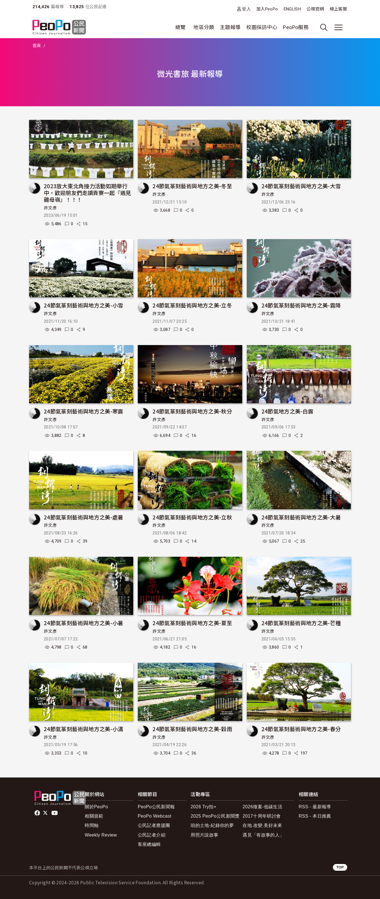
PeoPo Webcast (154, 816)
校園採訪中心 (261, 27)
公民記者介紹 (151, 835)
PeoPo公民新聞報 (156, 806)
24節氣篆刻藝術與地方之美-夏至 (192, 623)
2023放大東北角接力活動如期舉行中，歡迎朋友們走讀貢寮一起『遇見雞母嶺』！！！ (87, 192)
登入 (246, 9)
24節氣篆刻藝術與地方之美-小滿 (83, 729)
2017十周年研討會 (262, 816)
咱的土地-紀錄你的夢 (212, 825)
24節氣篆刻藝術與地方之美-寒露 (83, 411)
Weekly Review (101, 835)
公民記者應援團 (154, 825)
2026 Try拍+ (203, 806)
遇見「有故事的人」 (263, 835)
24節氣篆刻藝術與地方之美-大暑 (301, 517)
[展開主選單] (338, 27)
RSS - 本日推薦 (315, 816)
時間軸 (92, 825)
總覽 (180, 27)
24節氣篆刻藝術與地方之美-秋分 (192, 411)
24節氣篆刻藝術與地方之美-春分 (301, 729)
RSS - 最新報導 (315, 806)
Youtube (55, 813)
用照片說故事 (204, 835)
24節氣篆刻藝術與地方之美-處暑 (83, 517)
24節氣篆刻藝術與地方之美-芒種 (301, 623)
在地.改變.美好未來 (262, 825)
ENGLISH (292, 9)
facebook (37, 813)
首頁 (36, 45)
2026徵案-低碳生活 (262, 806)
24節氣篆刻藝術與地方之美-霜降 (301, 305)
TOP (340, 867)
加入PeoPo (267, 9)
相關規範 (94, 816)
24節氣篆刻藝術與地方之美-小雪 (83, 305)
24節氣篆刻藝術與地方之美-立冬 (192, 305)
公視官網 (315, 9)
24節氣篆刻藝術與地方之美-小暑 (83, 623)
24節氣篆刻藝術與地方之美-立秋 (192, 517)
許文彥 (50, 208)
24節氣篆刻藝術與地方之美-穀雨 (192, 729)
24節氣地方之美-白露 (287, 411)
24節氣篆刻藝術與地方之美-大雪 (301, 186)
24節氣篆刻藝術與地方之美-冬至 (192, 186)
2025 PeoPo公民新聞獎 (215, 816)
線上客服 (338, 9)
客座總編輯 (149, 844)
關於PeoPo (96, 806)
